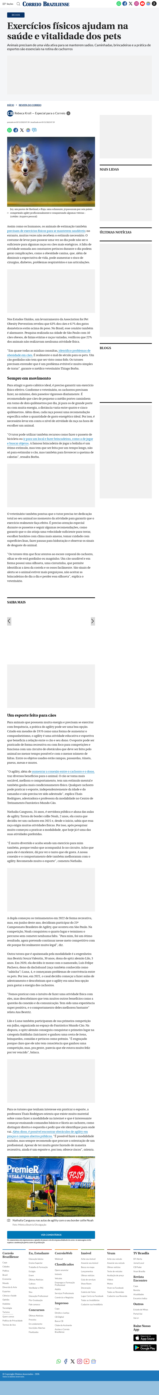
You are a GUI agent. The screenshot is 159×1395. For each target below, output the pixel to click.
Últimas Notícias (36, 1279)
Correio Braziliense (10, 1255)
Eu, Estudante (39, 1253)
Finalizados (34, 1332)
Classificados (64, 1264)
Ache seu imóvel (88, 1259)
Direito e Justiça (62, 1313)
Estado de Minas (140, 1309)
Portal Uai (137, 1314)
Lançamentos (87, 1271)
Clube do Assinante (63, 1325)
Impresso (61, 1303)
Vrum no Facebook (115, 1288)
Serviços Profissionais (64, 1293)
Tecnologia (7, 1308)
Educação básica (36, 1259)
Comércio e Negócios (64, 1297)
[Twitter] (130, 5)
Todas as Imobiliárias (90, 1300)
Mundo (5, 1283)
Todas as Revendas (115, 1292)
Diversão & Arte (9, 1287)
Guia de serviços (88, 1279)
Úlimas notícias (87, 1275)
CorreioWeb (63, 1253)
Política (5, 1271)
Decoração (86, 1288)
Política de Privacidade (12, 1320)
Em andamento (35, 1324)
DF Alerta (137, 1259)
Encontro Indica (140, 1298)
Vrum (111, 1253)
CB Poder (137, 1267)
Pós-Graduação (36, 1300)
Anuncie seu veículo (116, 1263)
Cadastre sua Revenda (117, 1296)
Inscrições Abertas (37, 1328)
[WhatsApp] (118, 5)
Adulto (58, 1289)
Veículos (58, 1278)
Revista (136, 1290)
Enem (31, 1275)
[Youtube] (142, 5)
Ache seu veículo (114, 1259)
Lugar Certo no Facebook (92, 1296)
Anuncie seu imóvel (89, 1263)
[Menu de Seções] (8, 3)
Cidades (6, 1266)
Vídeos (110, 1279)
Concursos (36, 1310)
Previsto (32, 1319)
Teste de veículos (114, 1271)
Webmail (59, 1259)
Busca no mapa (87, 1267)
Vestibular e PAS (36, 1288)
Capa (4, 1262)
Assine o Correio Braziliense (62, 1330)
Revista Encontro (140, 1278)
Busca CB (59, 1321)
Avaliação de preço (115, 1275)
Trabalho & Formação (38, 1267)
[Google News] (148, 5)
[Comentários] (34, 131)
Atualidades (138, 1294)
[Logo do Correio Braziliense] (46, 4)
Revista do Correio (30, 105)
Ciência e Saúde (9, 1295)
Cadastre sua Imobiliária (92, 1304)
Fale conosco (34, 1304)
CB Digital (59, 1317)
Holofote (6, 1304)
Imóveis (58, 1274)
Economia (6, 1279)
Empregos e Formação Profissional (65, 1283)
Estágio (32, 1271)
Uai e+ (136, 1318)
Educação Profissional (38, 1296)
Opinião (5, 1299)
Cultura (32, 1283)
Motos (110, 1283)
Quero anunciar (61, 1270)
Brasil (4, 1275)
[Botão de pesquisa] (17, 3)
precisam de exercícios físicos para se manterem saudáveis (46, 231)
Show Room (86, 1283)
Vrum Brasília (139, 1271)
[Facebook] (124, 5)
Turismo (6, 1312)
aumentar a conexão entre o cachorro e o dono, (63, 771)
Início (10, 105)
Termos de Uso (9, 1325)
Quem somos (8, 1316)
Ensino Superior (36, 1263)
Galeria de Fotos (88, 1292)
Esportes (6, 1291)
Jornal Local (138, 1263)
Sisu (30, 1292)
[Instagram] (136, 5)
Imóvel (86, 1253)
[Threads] (154, 5)
